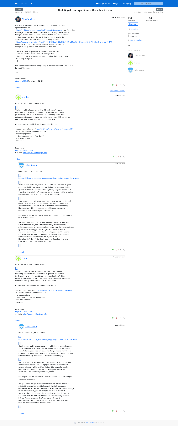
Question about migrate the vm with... (148, 12)
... (17, 107)
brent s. (25, 97)
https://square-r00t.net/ (24, 150)
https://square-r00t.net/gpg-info (35, 153)
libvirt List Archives (24, 3)
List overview (133, 24)
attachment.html (21, 81)
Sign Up (127, 3)
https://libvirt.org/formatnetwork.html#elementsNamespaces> (39, 30)
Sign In (116, 3)
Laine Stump (31, 165)
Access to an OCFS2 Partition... (26, 12)
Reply (18, 87)
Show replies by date (117, 91)
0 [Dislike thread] (117, 85)
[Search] (161, 3)
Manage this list (103, 3)
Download (133, 29)
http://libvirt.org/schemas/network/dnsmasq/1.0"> (55, 129)
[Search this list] (146, 3)
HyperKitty (89, 423)
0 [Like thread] (113, 85)
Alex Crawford (28, 19)
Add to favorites (135, 40)
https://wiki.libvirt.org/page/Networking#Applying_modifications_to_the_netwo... (49, 178)
